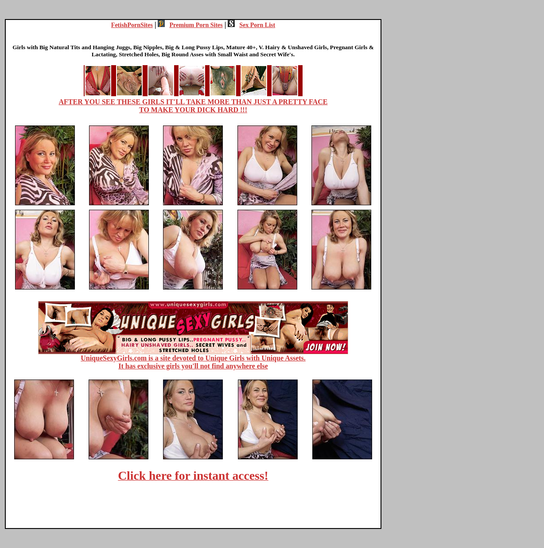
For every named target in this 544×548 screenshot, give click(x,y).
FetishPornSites (132, 25)
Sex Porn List (251, 25)
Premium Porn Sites (190, 25)
